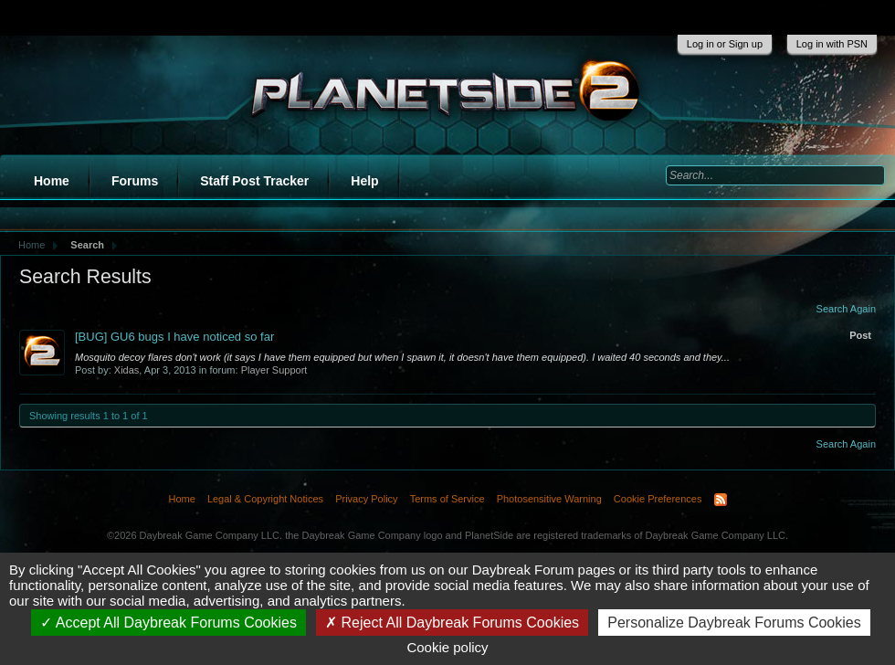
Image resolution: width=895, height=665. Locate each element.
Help (364, 181)
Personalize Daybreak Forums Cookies (733, 622)
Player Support (274, 369)
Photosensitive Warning (549, 498)
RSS (720, 499)
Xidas (127, 369)
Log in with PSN (832, 43)
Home (51, 181)
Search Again (846, 308)
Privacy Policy (366, 498)
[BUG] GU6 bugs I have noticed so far (174, 336)
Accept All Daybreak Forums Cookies (168, 622)
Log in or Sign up (725, 43)
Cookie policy (447, 647)
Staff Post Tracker (254, 181)
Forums (134, 181)
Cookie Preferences (658, 498)
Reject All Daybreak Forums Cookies (452, 622)
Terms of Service (447, 498)
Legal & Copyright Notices (265, 498)
